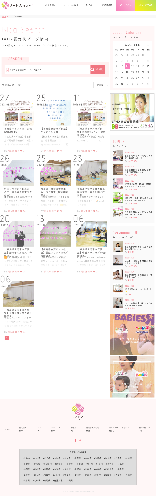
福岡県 (108, 475)
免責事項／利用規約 (92, 429)
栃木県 (108, 458)
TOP (4, 16)
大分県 (36, 480)
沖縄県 (69, 480)
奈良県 (97, 469)
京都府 (67, 469)
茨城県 (97, 458)
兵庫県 (87, 469)
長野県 (79, 463)
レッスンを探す (71, 5)
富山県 (89, 463)
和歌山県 (109, 469)
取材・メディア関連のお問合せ (119, 429)
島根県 (26, 475)
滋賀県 (56, 469)
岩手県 (46, 458)
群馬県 (118, 458)
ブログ (39, 429)
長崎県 (128, 475)
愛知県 (36, 469)
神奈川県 (47, 463)
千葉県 (26, 463)
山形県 (77, 458)
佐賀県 (118, 475)
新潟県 (59, 463)
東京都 (36, 463)
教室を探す (50, 5)
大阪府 (77, 469)
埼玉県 (128, 458)
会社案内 (73, 429)
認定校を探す (23, 429)
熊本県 (26, 480)
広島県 (46, 475)
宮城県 (56, 458)
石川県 (99, 463)
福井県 (110, 463)
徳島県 (67, 475)
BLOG (89, 5)
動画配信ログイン (144, 429)
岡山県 (36, 475)
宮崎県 (46, 480)
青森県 (36, 458)
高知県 (97, 475)
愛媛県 (87, 475)
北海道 (26, 458)
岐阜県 (120, 463)
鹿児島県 (58, 480)
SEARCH (97, 70)
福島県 (87, 458)
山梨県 (69, 463)
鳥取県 (120, 469)
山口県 (56, 475)
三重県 (46, 469)
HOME (7, 429)
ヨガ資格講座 (105, 5)
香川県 (77, 475)
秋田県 (67, 458)
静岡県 (26, 469)
